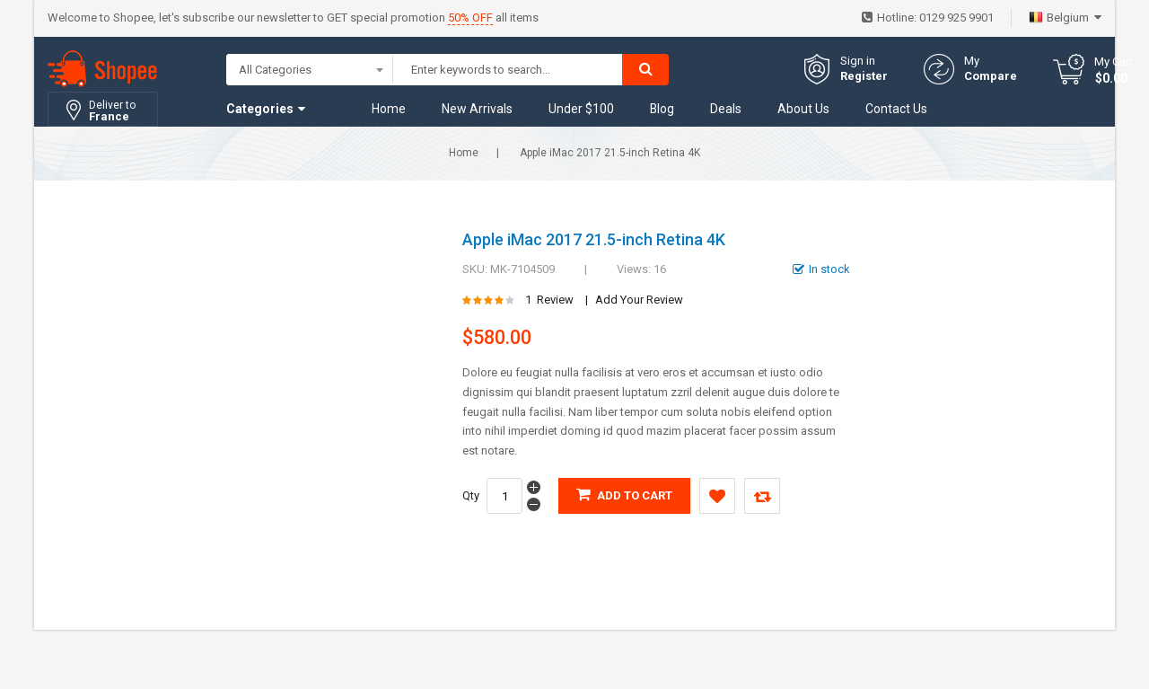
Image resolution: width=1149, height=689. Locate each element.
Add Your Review (639, 299)
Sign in (857, 60)
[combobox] (507, 69)
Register (864, 76)
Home (463, 152)
